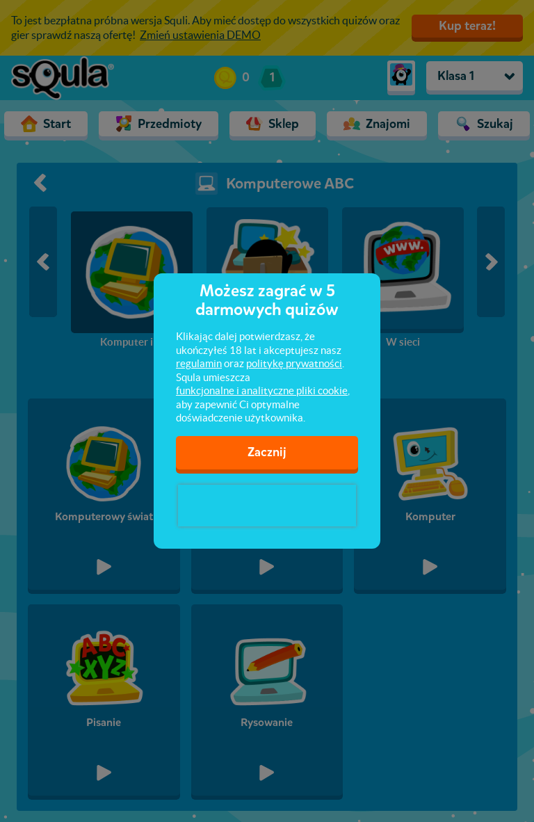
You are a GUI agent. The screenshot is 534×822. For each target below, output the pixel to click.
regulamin (199, 363)
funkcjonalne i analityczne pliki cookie (262, 390)
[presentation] (267, 505)
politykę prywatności (294, 363)
